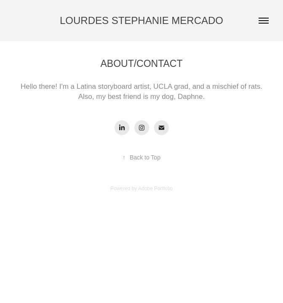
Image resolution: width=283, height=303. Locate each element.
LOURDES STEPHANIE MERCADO (141, 20)
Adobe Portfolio (155, 188)
